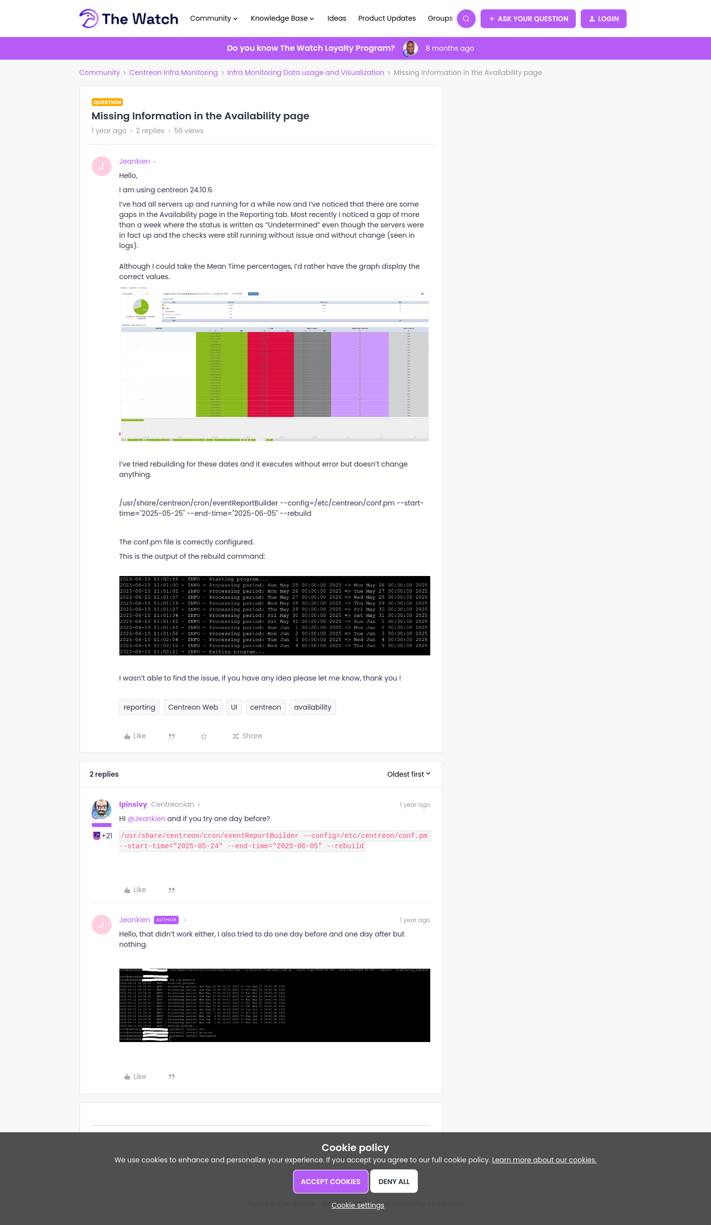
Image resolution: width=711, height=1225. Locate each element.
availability (313, 707)
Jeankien (134, 161)
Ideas (337, 18)
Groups (440, 18)
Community (99, 72)
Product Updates (387, 18)
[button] (528, 19)
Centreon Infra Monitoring (173, 72)
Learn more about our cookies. (544, 1160)
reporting (140, 707)
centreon (265, 707)
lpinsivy (133, 804)
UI (234, 707)
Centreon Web (193, 707)
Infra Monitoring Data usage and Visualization (305, 72)
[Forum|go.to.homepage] (129, 19)
